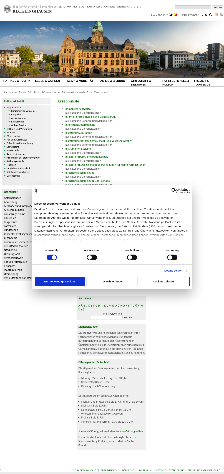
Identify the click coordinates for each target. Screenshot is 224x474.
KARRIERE (109, 7)
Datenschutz (13, 175)
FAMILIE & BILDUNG (112, 80)
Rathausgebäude (15, 161)
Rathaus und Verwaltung (19, 129)
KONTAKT (72, 7)
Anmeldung (10, 202)
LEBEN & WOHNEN (47, 80)
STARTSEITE (58, 7)
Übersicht (128, 470)
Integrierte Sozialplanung (79, 172)
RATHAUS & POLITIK (16, 80)
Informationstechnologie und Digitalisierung (90, 116)
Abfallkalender (12, 198)
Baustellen (10, 218)
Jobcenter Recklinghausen (19, 234)
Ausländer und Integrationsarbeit (23, 206)
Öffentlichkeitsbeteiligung (20, 143)
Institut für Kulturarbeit (78, 132)
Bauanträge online (14, 214)
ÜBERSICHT (123, 7)
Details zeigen (173, 270)
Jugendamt (10, 238)
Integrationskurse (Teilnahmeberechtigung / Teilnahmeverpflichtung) (105, 164)
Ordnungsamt (12, 254)
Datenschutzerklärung (170, 470)
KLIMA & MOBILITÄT (80, 80)
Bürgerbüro (17, 114)
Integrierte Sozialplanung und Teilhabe (87, 180)
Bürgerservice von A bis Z (75, 92)
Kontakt (82, 445)
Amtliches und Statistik (19, 168)
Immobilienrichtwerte (77, 109)
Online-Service (18, 125)
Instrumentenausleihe (78, 148)
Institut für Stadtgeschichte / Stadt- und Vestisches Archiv (98, 140)
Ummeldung (11, 274)
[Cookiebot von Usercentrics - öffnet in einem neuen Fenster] (174, 190)
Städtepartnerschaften (18, 172)
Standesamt (13, 146)
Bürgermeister (14, 136)
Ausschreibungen (16, 154)
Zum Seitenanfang (85, 470)
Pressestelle (13, 150)
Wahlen (11, 132)
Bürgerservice (49, 92)
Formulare (10, 226)
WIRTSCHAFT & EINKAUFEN (141, 82)
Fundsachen (11, 230)
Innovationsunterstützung (80, 124)
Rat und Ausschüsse (17, 139)
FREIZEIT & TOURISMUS (202, 82)
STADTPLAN (85, 7)
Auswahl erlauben (111, 281)
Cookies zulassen (164, 281)
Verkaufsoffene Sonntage (18, 278)
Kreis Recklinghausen (16, 246)
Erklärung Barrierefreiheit (204, 470)
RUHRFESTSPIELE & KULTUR (175, 82)
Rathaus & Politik (28, 92)
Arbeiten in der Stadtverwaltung (23, 157)
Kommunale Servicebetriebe (20, 242)
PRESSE (97, 7)
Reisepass (9, 266)
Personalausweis (13, 258)
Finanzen (11, 164)
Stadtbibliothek (13, 270)
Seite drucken (109, 470)
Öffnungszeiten (134, 431)
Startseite (9, 92)
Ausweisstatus (18, 118)
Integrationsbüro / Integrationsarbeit (86, 156)
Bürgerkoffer (17, 121)
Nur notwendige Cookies (59, 281)
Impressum (145, 470)
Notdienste (10, 250)
